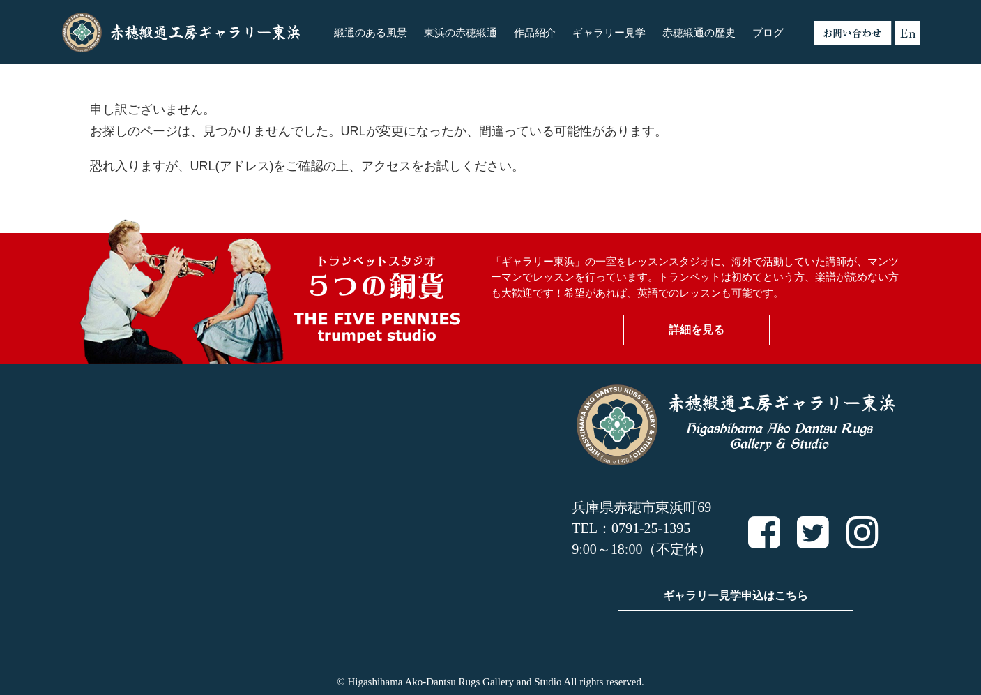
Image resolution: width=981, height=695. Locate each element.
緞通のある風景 (370, 32)
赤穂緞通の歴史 (699, 32)
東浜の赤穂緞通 (460, 32)
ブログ (768, 32)
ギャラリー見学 (609, 32)
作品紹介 (535, 32)
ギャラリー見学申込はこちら (735, 595)
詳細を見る (696, 330)
